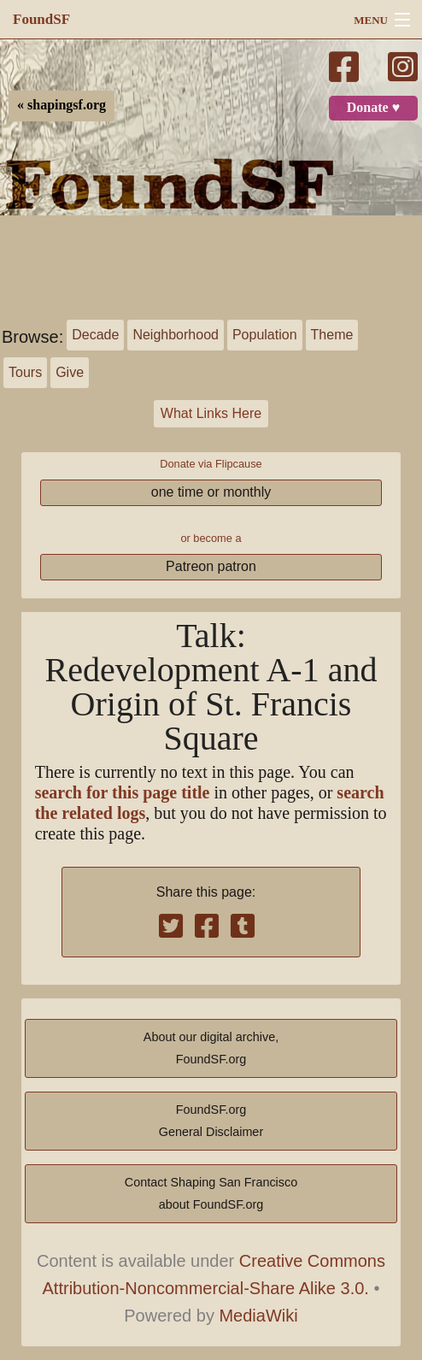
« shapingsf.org (61, 105)
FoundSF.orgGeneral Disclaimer (211, 1121)
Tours (25, 372)
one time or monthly (211, 492)
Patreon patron (211, 566)
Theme (332, 334)
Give (70, 372)
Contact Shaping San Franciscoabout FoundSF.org (211, 1193)
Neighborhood (175, 334)
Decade (95, 334)
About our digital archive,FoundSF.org (211, 1048)
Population (264, 334)
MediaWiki (258, 1315)
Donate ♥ (373, 107)
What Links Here (211, 413)
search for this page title (122, 793)
